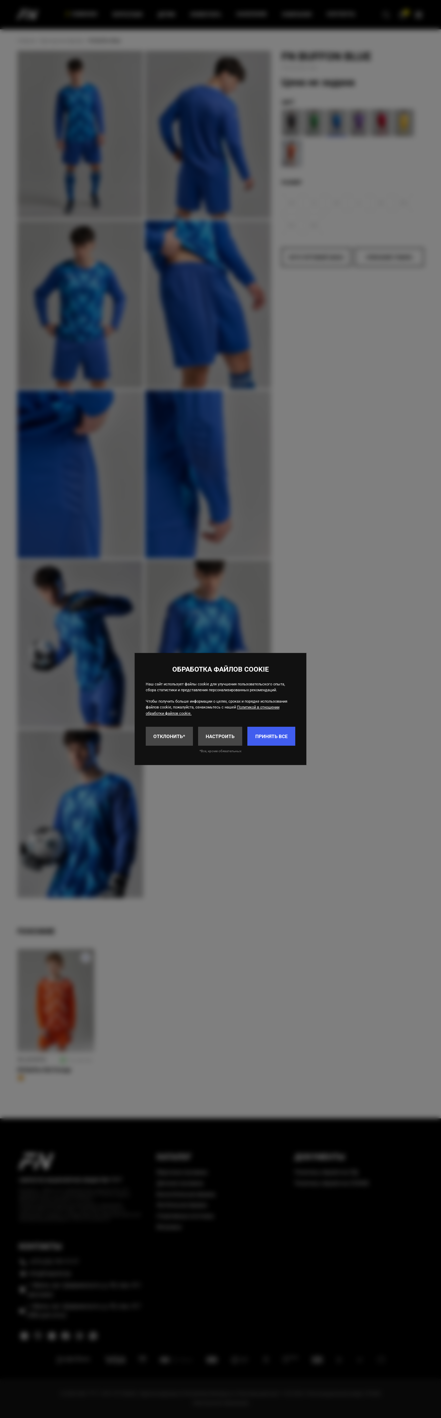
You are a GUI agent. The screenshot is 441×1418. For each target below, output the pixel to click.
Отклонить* (169, 736)
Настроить (220, 736)
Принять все (271, 736)
